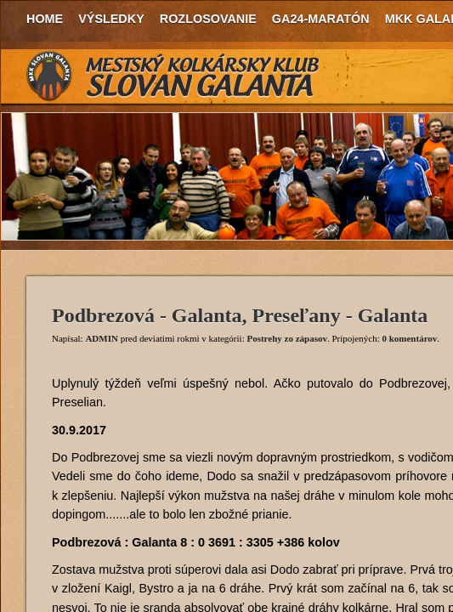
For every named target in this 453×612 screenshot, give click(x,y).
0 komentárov (409, 338)
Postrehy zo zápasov (286, 338)
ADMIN (101, 338)
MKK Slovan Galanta (173, 76)
